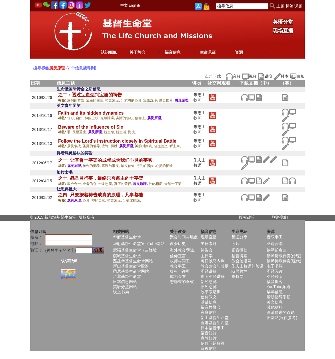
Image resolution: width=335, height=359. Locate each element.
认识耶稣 (109, 52)
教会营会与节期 (215, 266)
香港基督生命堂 (215, 322)
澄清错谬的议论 (281, 312)
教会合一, (75, 184)
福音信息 (173, 52)
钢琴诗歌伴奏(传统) (284, 256)
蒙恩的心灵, (133, 100)
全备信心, (90, 184)
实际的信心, (125, 118)
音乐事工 (275, 237)
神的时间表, (144, 146)
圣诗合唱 (275, 243)
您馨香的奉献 (182, 281)
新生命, (110, 132)
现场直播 (283, 30)
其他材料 (275, 307)
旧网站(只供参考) (282, 317)
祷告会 (207, 250)
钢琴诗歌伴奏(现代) (284, 261)
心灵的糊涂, (164, 166)
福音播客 (275, 281)
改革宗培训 (211, 292)
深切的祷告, (76, 100)
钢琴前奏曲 (277, 250)
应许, (106, 146)
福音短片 (209, 333)
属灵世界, (167, 100)
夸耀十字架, (173, 184)
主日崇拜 (209, 243)
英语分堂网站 (125, 286)
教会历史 (178, 243)
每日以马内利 (213, 261)
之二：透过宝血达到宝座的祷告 (90, 94)
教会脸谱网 (242, 261)
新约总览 (209, 281)
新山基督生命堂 (215, 317)
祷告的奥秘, (92, 166)
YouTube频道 (278, 286)
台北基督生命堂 (127, 276)
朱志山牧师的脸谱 (248, 266)
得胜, (115, 146)
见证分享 (240, 237)
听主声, (175, 146)
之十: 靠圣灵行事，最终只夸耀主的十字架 (100, 178)
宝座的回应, (95, 100)
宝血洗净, (151, 100)
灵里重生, (80, 132)
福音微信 (240, 250)
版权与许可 (180, 271)
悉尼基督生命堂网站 (131, 271)
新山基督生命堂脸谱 (131, 266)
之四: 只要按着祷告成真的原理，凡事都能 (100, 194)
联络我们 (280, 217)
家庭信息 (209, 312)
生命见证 (208, 52)
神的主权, (92, 118)
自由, (80, 118)
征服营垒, (162, 146)
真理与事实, (111, 166)
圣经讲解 (209, 271)
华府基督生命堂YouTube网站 (139, 243)
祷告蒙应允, (114, 100)
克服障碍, (108, 118)
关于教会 (137, 52)
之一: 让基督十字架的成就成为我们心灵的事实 (105, 160)
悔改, (132, 132)
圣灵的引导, (92, 146)
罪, (70, 132)
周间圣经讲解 (213, 276)
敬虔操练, (133, 200)
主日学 (207, 256)
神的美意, (99, 200)
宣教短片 (209, 338)
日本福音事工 (213, 328)
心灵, (87, 200)
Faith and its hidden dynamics (90, 113)
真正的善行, (123, 184)
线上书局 (121, 292)
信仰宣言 (178, 256)
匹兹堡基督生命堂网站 (133, 261)
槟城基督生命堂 (127, 256)
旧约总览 (209, 286)
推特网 (238, 276)
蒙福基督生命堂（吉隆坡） (137, 250)
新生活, (122, 132)
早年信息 (275, 292)
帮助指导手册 (279, 297)
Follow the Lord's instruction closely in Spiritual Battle (117, 141)
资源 (239, 52)
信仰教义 (209, 297)
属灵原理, (182, 100)
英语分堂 (283, 22)
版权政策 (247, 217)
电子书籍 (275, 266)
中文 (124, 5)
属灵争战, (75, 146)
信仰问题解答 (213, 343)
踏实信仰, (129, 166)
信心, (71, 118)
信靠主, (141, 118)
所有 (91, 217)
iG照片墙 (240, 271)
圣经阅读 (275, 271)
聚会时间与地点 (184, 237)
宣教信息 (209, 348)
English (134, 5)
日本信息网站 (125, 281)
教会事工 (178, 266)
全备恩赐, (106, 184)
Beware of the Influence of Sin (90, 127)
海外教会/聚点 (182, 250)
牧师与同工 (180, 261)
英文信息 (275, 302)
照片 (236, 243)
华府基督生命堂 (127, 237)
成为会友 (178, 276)
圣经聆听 (275, 276)
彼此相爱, (156, 184)
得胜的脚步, (145, 166)
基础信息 (209, 302)
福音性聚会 (211, 307)
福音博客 (240, 256)
